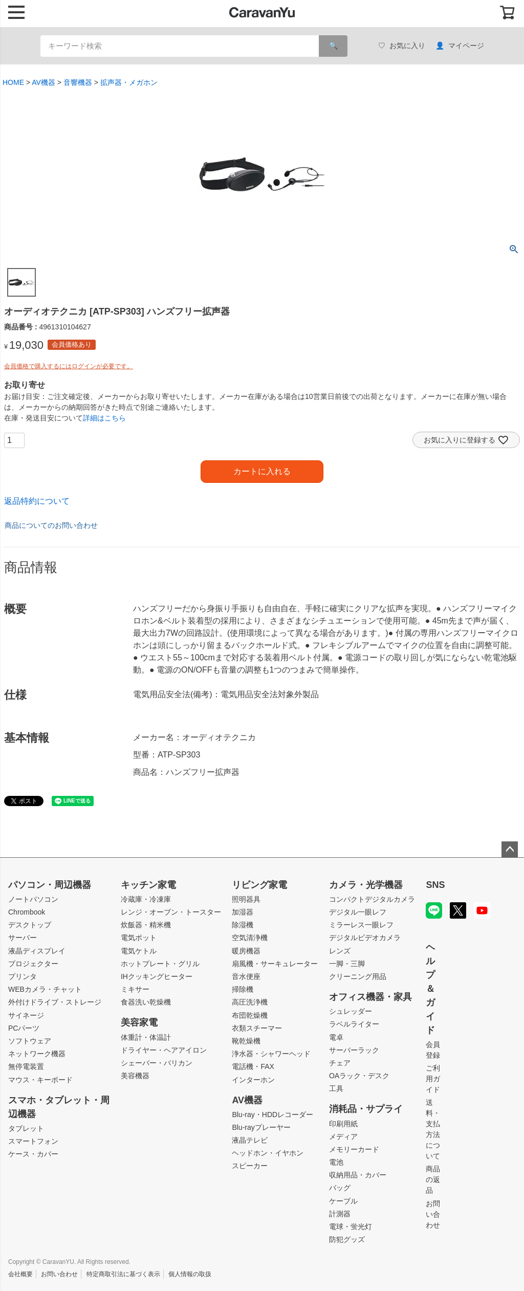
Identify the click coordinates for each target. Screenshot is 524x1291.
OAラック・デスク (359, 1076)
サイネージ (26, 1015)
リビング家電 (259, 885)
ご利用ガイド (433, 1079)
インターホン (253, 1080)
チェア (340, 1063)
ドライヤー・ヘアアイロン (164, 1050)
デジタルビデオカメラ (365, 937)
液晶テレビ (250, 1140)
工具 (336, 1088)
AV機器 (43, 82)
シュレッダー (350, 1011)
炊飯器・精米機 (146, 925)
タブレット (26, 1128)
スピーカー (250, 1166)
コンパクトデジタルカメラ (372, 899)
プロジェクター (33, 964)
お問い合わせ (433, 1214)
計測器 (340, 1214)
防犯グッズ (347, 1239)
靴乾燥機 (246, 1041)
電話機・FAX (253, 1066)
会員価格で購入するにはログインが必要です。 (68, 366)
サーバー (22, 937)
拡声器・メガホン (129, 82)
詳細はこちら (104, 418)
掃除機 (242, 989)
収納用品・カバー (357, 1175)
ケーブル (343, 1201)
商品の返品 (433, 1179)
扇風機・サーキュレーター (275, 964)
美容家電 (139, 1022)
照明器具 (246, 899)
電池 (336, 1162)
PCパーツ (23, 1028)
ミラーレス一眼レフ (361, 925)
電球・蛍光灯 (350, 1226)
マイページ (459, 45)
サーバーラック (354, 1050)
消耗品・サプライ (366, 1109)
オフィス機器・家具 (370, 997)
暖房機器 (246, 951)
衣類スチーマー (257, 1028)
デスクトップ (29, 925)
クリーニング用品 (357, 976)
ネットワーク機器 (37, 1054)
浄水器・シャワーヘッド (271, 1054)
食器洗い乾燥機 (146, 1002)
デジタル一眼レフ (357, 912)
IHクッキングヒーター (156, 976)
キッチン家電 (148, 885)
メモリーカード (354, 1149)
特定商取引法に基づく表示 (123, 1274)
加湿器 (242, 912)
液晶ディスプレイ (37, 951)
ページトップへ (509, 849)
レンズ (340, 951)
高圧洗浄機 (250, 1002)
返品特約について (37, 501)
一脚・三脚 (347, 964)
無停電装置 (26, 1066)
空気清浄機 (250, 937)
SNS (435, 885)
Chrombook (26, 912)
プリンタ (22, 976)
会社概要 (20, 1274)
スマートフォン (33, 1141)
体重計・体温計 (146, 1037)
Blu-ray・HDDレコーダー (272, 1114)
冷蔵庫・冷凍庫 (146, 899)
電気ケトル (139, 951)
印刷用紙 (343, 1124)
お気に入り (401, 45)
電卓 (336, 1037)
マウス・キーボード (40, 1080)
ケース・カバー (33, 1154)
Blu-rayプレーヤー (261, 1127)
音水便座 (246, 976)
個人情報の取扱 (189, 1274)
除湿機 (242, 925)
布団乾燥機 (250, 1015)
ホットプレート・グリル (160, 964)
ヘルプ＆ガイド (430, 988)
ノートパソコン (33, 899)
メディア (343, 1136)
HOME (13, 82)
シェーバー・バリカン (156, 1063)
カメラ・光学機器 (366, 885)
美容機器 (135, 1076)
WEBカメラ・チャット (45, 989)
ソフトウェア (29, 1041)
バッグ (340, 1188)
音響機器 (77, 82)
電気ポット (139, 937)
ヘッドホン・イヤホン (267, 1153)
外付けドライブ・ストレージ (54, 1002)
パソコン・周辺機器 (49, 885)
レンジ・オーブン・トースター (171, 912)
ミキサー (135, 989)
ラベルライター (354, 1024)
